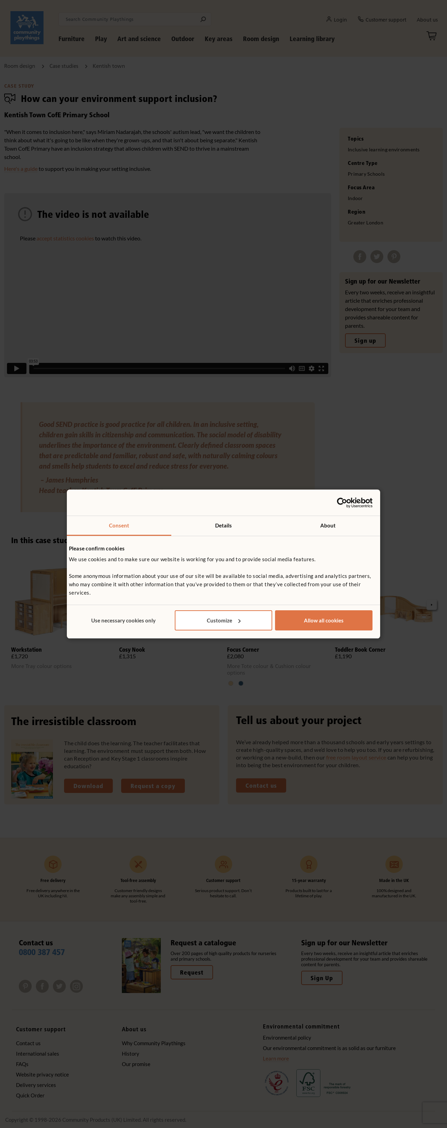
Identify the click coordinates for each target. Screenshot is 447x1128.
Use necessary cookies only (123, 620)
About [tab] (328, 525)
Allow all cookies (324, 620)
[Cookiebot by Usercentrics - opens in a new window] (342, 503)
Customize (224, 620)
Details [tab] (223, 525)
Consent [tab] (119, 525)
